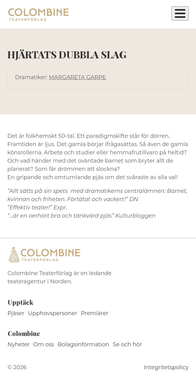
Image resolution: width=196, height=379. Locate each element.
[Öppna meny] (180, 13)
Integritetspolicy (166, 367)
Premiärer (95, 313)
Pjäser (16, 313)
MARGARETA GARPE (77, 77)
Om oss (43, 344)
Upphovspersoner (52, 313)
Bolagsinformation (83, 344)
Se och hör (127, 344)
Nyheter (19, 344)
